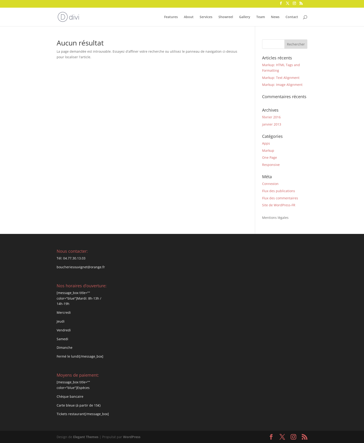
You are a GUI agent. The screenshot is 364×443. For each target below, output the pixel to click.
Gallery (244, 17)
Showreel (225, 17)
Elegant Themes (85, 437)
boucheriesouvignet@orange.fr (81, 267)
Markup (268, 150)
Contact (292, 17)
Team (260, 17)
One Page (269, 157)
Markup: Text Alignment (280, 77)
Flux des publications (278, 191)
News (275, 17)
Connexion (270, 183)
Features (171, 17)
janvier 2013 (271, 124)
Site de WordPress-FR (278, 205)
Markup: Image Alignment (282, 84)
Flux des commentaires (280, 198)
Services (206, 17)
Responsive (271, 164)
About (189, 17)
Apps (266, 143)
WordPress (131, 437)
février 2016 (271, 117)
